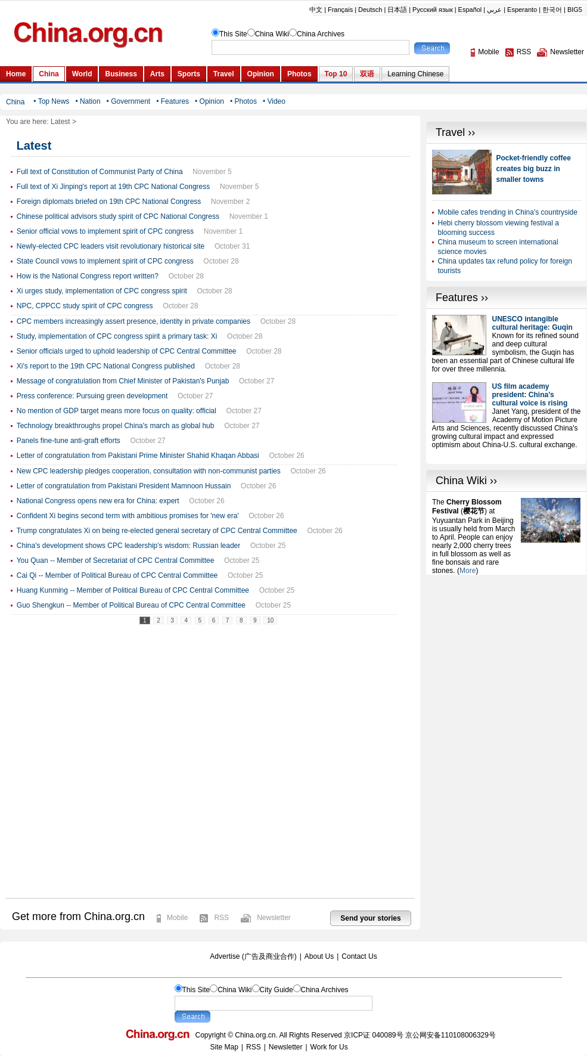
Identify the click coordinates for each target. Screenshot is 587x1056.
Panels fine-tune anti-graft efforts (68, 440)
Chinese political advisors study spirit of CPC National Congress (118, 216)
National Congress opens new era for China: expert (98, 501)
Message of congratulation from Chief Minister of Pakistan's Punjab (123, 381)
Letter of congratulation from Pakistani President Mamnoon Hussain (124, 486)
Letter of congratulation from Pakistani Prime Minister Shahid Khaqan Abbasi (138, 455)
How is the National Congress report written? (88, 276)
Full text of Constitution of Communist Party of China (100, 172)
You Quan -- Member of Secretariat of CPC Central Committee (116, 560)
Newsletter (274, 917)
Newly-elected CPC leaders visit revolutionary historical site (110, 246)
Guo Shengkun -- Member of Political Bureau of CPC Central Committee (131, 605)
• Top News (51, 101)
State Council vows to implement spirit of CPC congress (105, 261)
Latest (60, 121)
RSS (221, 917)
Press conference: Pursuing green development (92, 396)
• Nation (87, 101)
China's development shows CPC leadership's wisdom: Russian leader (128, 545)
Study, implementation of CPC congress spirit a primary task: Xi (117, 336)
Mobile (177, 917)
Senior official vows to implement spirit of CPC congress (105, 231)
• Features (172, 101)
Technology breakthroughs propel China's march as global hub (116, 426)
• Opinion (209, 101)
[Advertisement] (506, 649)
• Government (129, 101)
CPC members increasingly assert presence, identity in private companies (133, 321)
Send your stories (370, 918)
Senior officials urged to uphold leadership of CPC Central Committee (127, 351)
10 (270, 620)
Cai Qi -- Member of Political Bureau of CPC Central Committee (117, 575)
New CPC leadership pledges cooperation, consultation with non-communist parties (149, 471)
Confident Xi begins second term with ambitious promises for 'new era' (128, 516)
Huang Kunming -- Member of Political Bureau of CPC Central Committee (133, 590)
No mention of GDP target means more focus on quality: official (116, 411)
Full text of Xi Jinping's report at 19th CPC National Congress (113, 186)
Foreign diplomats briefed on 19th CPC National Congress (109, 201)
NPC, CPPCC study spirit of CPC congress (85, 306)
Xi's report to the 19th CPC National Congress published (106, 366)
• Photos (243, 101)
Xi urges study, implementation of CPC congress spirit (102, 291)
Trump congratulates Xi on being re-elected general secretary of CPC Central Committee (157, 531)
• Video (274, 101)
